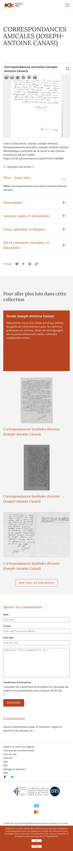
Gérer (36, 846)
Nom (6, 614)
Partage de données (14, 769)
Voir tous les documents (36, 582)
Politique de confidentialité (18, 750)
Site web (8, 637)
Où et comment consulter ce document (26, 245)
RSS (5, 761)
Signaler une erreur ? (20, 166)
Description (12, 202)
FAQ (5, 765)
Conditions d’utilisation (17, 682)
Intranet (7, 758)
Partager (7, 264)
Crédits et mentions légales (19, 746)
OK (36, 840)
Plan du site (10, 754)
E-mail (7, 626)
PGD (5, 772)
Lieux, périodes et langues (24, 229)
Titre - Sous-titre (17, 177)
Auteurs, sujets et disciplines (26, 216)
